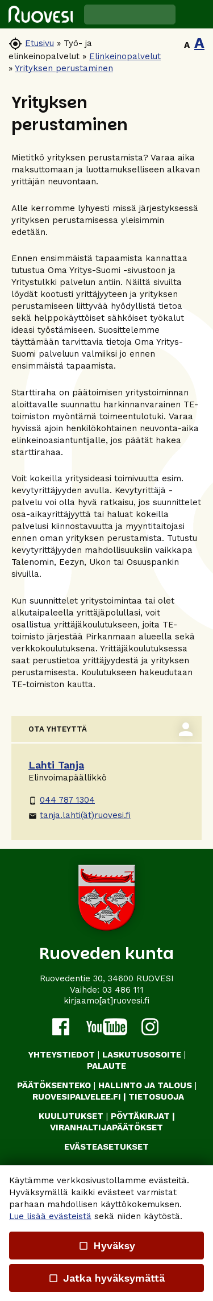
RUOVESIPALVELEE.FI (76, 1097)
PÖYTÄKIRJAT (140, 1116)
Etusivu (39, 43)
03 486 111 (123, 990)
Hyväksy (106, 1246)
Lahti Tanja (56, 765)
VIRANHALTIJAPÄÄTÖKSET (106, 1127)
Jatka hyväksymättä (106, 1278)
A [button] (187, 45)
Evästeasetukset (106, 1147)
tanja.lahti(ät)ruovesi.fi (79, 815)
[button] (194, 14)
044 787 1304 (61, 800)
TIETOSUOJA (156, 1097)
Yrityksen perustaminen (64, 68)
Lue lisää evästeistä (50, 1216)
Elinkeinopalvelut (125, 56)
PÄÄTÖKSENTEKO (54, 1085)
